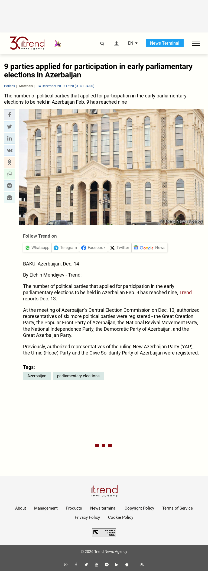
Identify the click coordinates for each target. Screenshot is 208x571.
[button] (9, 114)
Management (46, 508)
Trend (185, 292)
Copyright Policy (139, 508)
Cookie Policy (120, 517)
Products (74, 508)
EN (130, 43)
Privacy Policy (87, 517)
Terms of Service (177, 508)
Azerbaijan (36, 375)
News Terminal (164, 43)
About (20, 508)
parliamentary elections (78, 375)
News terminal (103, 508)
